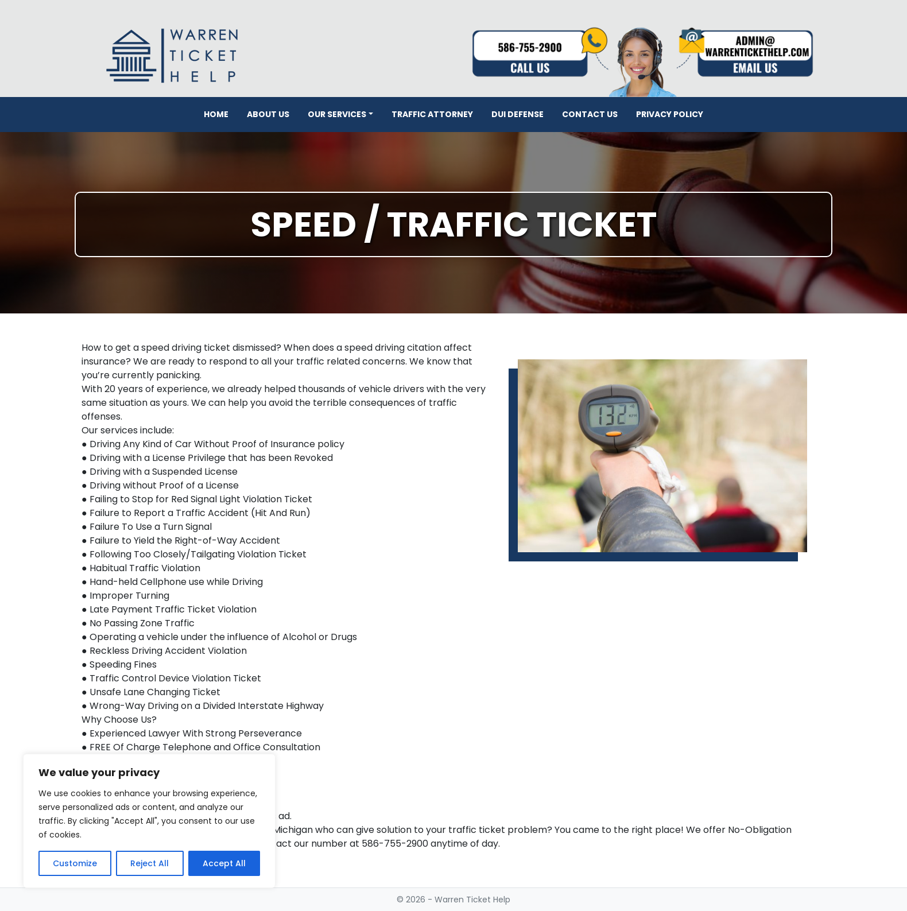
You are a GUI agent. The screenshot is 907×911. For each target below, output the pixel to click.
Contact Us (590, 114)
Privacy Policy (669, 114)
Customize (75, 863)
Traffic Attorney (432, 114)
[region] (149, 821)
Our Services (337, 114)
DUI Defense (517, 114)
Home (216, 114)
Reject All (149, 863)
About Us (268, 114)
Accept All (224, 863)
